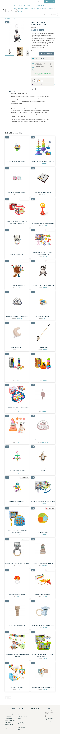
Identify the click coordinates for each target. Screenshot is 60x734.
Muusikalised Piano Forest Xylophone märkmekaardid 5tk (42, 655)
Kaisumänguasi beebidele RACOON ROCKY (43, 285)
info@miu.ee (51, 721)
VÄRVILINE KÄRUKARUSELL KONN (17, 470)
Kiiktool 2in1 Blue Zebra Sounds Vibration (43, 501)
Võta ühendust (21, 727)
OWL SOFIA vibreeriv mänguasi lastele (17, 192)
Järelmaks (20, 714)
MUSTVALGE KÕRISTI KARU (17, 254)
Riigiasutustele (21, 720)
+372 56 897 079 (12, 2)
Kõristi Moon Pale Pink (17, 347)
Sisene (32, 713)
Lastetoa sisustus (9, 713)
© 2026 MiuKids (30, 732)
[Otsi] (50, 14)
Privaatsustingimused (23, 723)
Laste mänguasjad (9, 714)
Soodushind (8, 711)
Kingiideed (7, 728)
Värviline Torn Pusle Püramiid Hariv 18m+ (42, 161)
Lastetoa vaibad (9, 724)
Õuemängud (8, 716)
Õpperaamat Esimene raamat (43, 192)
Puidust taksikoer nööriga (42, 594)
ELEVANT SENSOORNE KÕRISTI (42, 316)
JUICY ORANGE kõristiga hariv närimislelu (43, 223)
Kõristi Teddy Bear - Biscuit (17, 625)
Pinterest (39, 88)
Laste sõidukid (8, 718)
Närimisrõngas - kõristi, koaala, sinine (43, 625)
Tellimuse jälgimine (35, 711)
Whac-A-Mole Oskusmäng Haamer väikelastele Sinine (17, 531)
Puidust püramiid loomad (17, 378)
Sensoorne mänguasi (17, 687)
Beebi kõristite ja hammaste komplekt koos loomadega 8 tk (42, 253)
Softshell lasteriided (10, 726)
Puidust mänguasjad (10, 720)
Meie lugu (20, 725)
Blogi (19, 729)
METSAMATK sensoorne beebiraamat (17, 161)
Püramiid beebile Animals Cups (43, 378)
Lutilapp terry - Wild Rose (42, 409)
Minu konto (35, 708)
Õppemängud (8, 722)
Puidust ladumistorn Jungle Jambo (43, 563)
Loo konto (33, 714)
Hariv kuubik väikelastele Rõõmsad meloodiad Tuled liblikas (17, 222)
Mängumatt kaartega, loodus (42, 440)
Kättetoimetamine (22, 711)
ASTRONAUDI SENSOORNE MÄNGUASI (17, 501)
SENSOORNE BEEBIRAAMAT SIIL (17, 285)
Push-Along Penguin (42, 347)
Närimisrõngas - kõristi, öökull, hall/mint (17, 563)
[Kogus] (34, 53)
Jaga (35, 88)
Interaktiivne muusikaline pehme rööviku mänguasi (17, 655)
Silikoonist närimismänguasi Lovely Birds (43, 687)
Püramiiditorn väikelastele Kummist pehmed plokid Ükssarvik (17, 439)
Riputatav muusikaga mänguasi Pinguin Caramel (43, 469)
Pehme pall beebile (43, 532)
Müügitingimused (22, 722)
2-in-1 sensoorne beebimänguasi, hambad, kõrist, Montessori (17, 408)
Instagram (9, 697)
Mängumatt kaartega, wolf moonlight (17, 316)
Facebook (6, 697)
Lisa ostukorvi (46, 54)
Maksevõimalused (22, 713)
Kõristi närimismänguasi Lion (17, 594)
